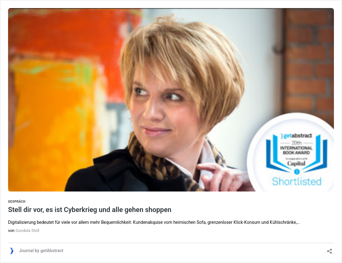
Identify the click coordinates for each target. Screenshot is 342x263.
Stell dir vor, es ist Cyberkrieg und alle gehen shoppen (171, 207)
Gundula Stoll (27, 230)
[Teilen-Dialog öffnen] (329, 249)
